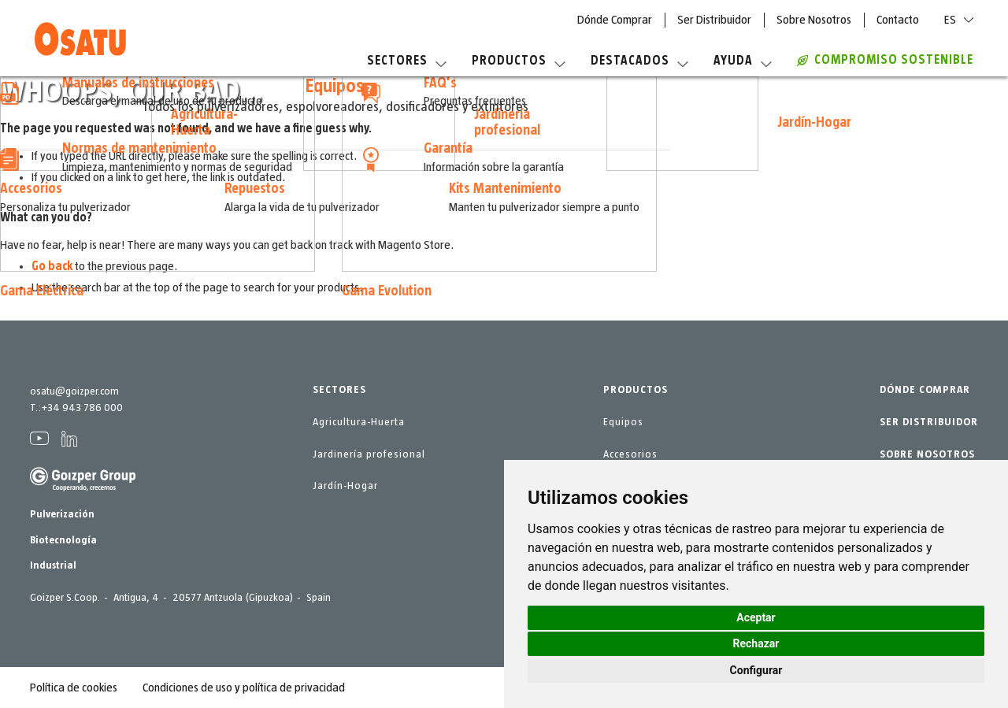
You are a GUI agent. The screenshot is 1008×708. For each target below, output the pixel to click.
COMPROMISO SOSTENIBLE (885, 60)
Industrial (53, 565)
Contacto (897, 19)
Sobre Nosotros (813, 19)
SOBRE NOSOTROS (927, 454)
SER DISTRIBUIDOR (929, 422)
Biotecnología (63, 540)
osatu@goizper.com (74, 391)
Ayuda (742, 60)
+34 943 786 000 (82, 407)
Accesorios (630, 454)
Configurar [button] (756, 670)
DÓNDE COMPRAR (925, 389)
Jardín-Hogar (345, 485)
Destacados (639, 60)
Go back (52, 266)
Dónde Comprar (614, 19)
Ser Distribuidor (714, 19)
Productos (518, 60)
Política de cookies (73, 687)
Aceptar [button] (756, 617)
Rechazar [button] (756, 643)
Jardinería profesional (369, 454)
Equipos (623, 422)
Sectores (407, 60)
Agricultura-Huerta (359, 422)
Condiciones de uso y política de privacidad (244, 687)
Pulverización (62, 514)
